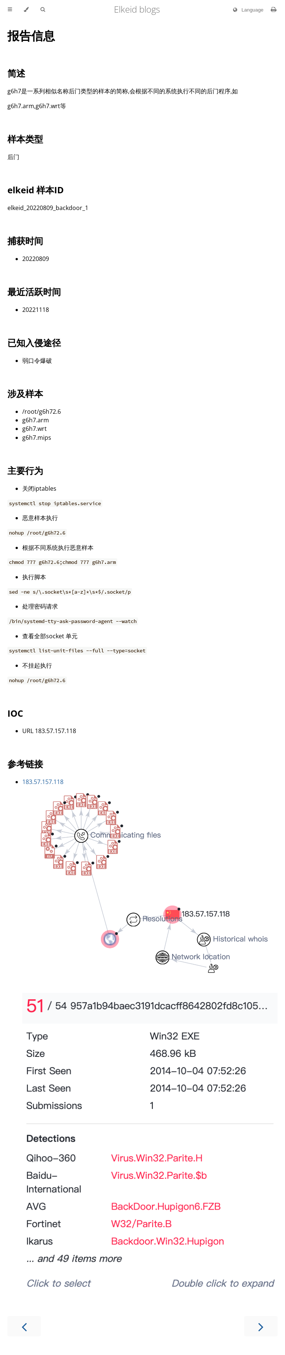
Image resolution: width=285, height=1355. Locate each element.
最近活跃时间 (34, 291)
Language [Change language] (246, 10)
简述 (16, 73)
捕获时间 (25, 241)
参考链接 (25, 764)
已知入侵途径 (34, 342)
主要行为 (25, 470)
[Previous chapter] (24, 1326)
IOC (15, 713)
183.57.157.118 (42, 782)
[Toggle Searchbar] (43, 9)
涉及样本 (25, 393)
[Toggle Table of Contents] (10, 9)
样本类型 (25, 139)
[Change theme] (26, 9)
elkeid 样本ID (35, 190)
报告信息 (31, 35)
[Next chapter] (261, 1326)
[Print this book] (273, 9)
